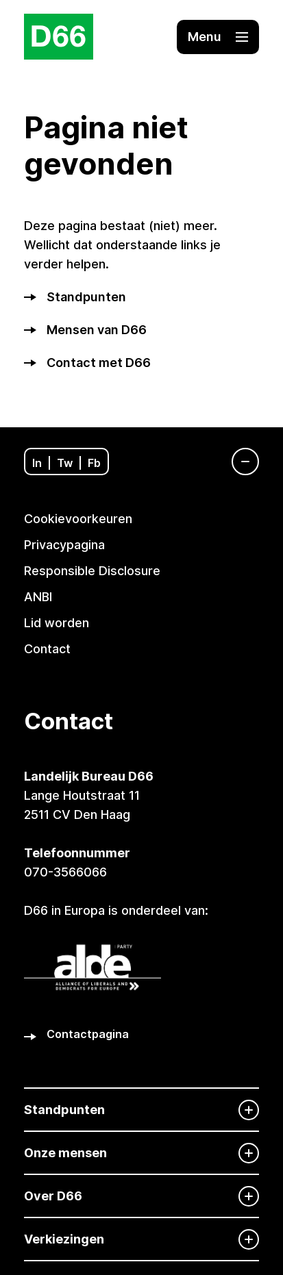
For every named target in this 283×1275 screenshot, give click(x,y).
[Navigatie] (238, 461)
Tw (65, 463)
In (37, 463)
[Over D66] (141, 1196)
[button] (218, 37)
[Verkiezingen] (141, 1239)
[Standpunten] (141, 1110)
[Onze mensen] (141, 1153)
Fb (94, 463)
